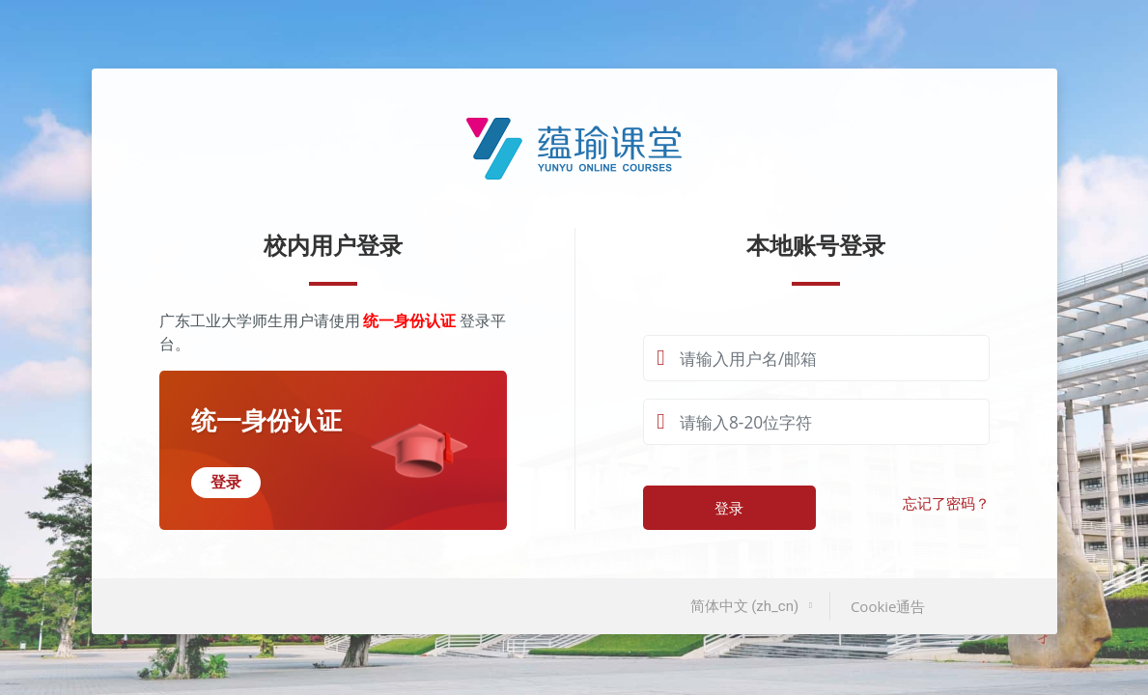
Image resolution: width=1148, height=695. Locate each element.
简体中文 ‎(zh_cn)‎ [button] (746, 606)
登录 (728, 507)
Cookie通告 (888, 606)
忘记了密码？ (946, 504)
